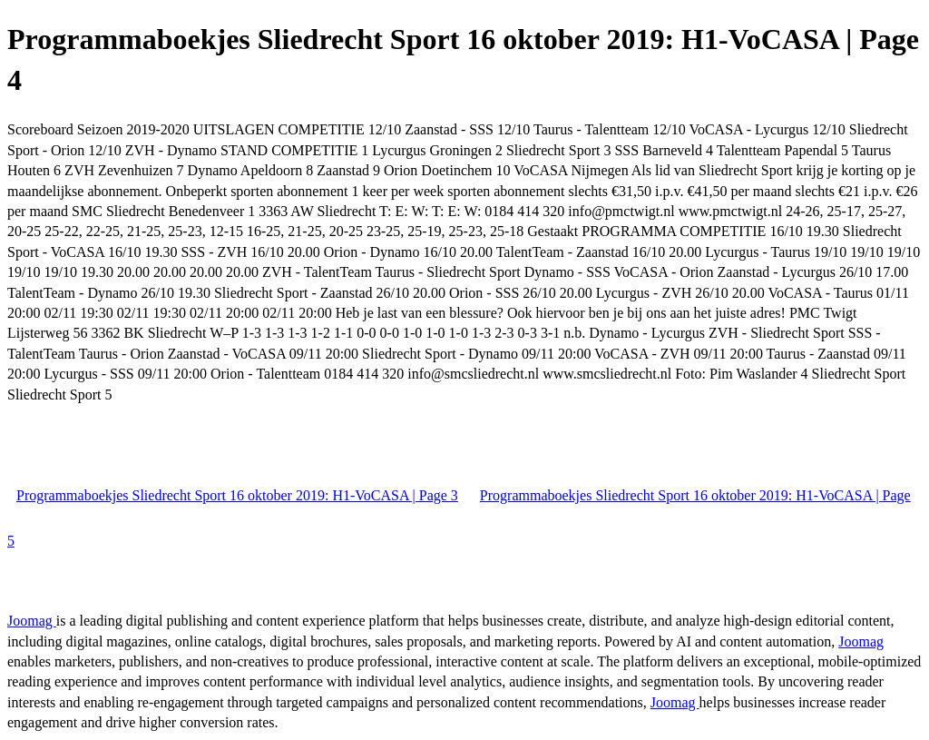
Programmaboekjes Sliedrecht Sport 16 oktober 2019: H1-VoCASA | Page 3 (237, 495)
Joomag (31, 620)
